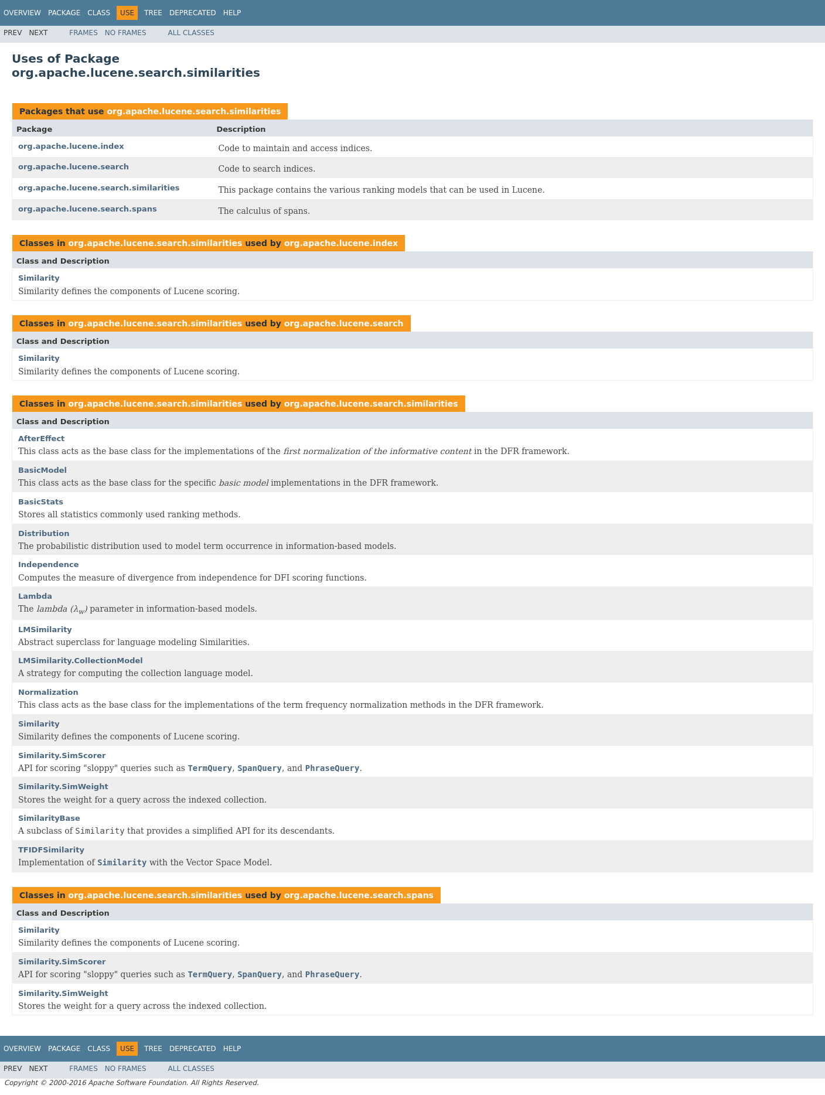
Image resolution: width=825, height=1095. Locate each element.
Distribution (43, 533)
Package (64, 13)
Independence (48, 564)
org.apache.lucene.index (71, 146)
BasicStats (40, 501)
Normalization (48, 692)
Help (232, 13)
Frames (83, 33)
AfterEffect (41, 438)
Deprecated (192, 13)
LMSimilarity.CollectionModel (80, 660)
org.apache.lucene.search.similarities (194, 111)
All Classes (191, 33)
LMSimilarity (45, 629)
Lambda (35, 596)
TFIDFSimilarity (51, 849)
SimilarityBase (49, 818)
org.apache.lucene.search (73, 166)
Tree (153, 13)
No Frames (125, 33)
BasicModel (42, 470)
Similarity (39, 278)
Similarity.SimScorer (61, 755)
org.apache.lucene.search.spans (87, 208)
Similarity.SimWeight (63, 786)
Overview (22, 13)
